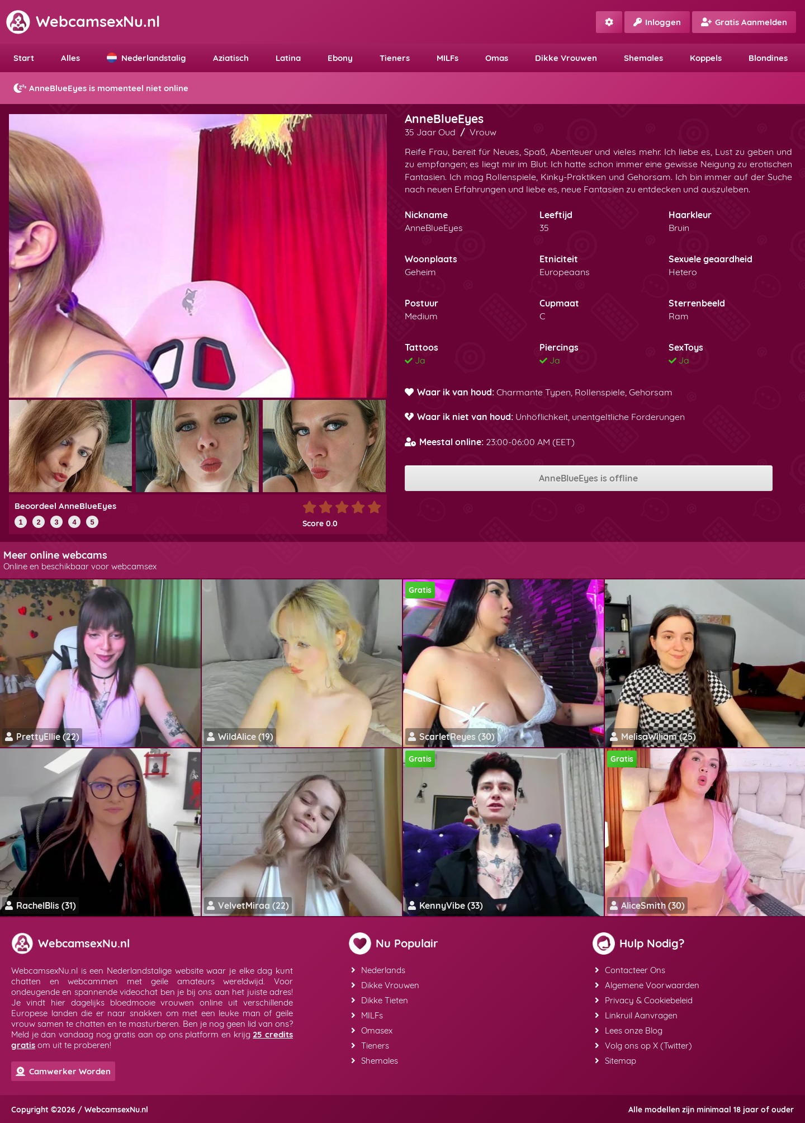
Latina (288, 58)
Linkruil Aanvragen (636, 1015)
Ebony (340, 58)
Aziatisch (231, 58)
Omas (496, 58)
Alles (70, 58)
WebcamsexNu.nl (83, 21)
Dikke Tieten (379, 1000)
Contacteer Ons (630, 970)
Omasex (371, 1030)
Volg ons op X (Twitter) (643, 1045)
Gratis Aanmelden (744, 22)
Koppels (706, 58)
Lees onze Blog (628, 1030)
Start (23, 58)
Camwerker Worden (63, 1071)
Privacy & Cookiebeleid (644, 1000)
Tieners (395, 58)
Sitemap (615, 1060)
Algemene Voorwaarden (647, 985)
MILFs (447, 58)
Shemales (643, 58)
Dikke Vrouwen (566, 58)
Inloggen (657, 22)
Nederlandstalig (146, 58)
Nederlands (378, 970)
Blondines (768, 58)
